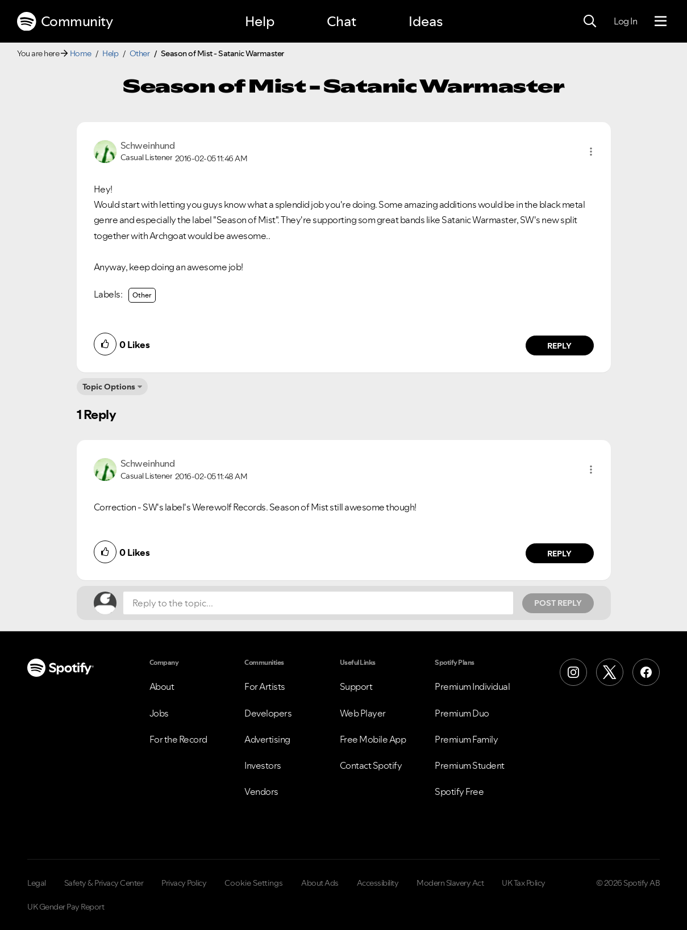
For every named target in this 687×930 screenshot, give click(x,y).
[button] (590, 151)
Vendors (261, 791)
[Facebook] (646, 672)
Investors (262, 765)
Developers (268, 713)
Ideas (426, 21)
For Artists (264, 686)
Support (356, 686)
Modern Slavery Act (450, 883)
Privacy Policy (183, 883)
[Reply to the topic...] (318, 603)
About (161, 686)
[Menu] (660, 22)
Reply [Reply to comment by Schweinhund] (559, 345)
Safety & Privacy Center (104, 883)
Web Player (363, 713)
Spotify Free (459, 791)
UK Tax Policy (524, 883)
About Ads (320, 883)
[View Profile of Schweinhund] (147, 145)
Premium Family (466, 739)
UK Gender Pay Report (65, 907)
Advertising (267, 739)
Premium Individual (472, 686)
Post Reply (558, 603)
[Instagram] (573, 672)
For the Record (178, 739)
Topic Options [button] (108, 386)
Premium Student (470, 765)
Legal (36, 883)
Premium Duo (462, 713)
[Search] (589, 21)
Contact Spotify (371, 765)
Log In (625, 21)
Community (65, 21)
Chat (341, 21)
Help (259, 21)
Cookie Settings (253, 883)
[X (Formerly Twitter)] (609, 672)
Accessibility (378, 883)
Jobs (159, 713)
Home (80, 53)
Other (140, 53)
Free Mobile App (373, 739)
